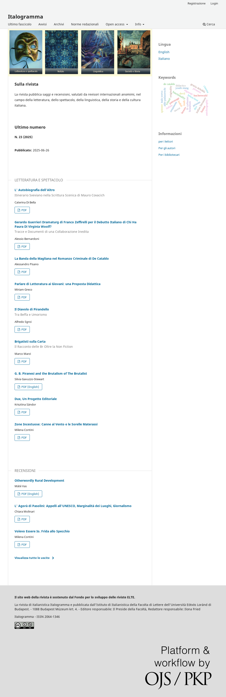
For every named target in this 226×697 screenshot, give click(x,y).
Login (214, 3)
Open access (115, 24)
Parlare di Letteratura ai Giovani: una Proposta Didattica (57, 284)
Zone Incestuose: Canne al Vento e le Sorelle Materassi (56, 424)
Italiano (164, 58)
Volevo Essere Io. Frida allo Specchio (42, 531)
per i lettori (165, 141)
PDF (24, 210)
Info (138, 24)
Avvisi (42, 24)
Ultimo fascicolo (19, 24)
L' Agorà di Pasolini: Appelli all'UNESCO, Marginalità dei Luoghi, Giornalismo (73, 506)
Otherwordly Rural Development (39, 480)
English (164, 52)
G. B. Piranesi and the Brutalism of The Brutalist (51, 373)
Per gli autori (166, 148)
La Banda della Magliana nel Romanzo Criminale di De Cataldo (62, 258)
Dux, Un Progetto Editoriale (36, 399)
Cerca (209, 24)
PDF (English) (30, 387)
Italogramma (25, 16)
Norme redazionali (85, 24)
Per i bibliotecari (168, 155)
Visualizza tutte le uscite (32, 558)
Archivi (59, 24)
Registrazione (196, 3)
